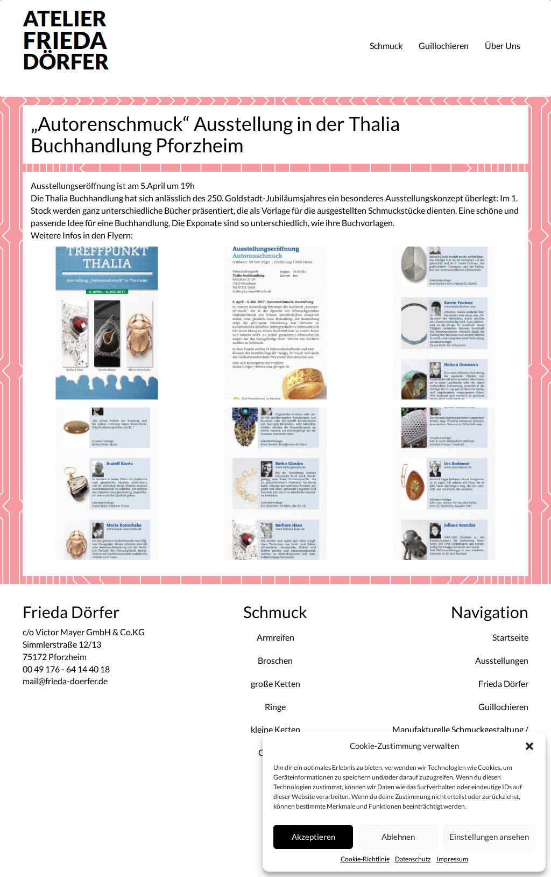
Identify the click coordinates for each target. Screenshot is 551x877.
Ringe (275, 706)
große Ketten (275, 683)
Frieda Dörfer (503, 683)
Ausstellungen (501, 660)
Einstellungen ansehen (489, 836)
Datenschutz (413, 859)
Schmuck (386, 45)
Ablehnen (398, 836)
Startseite (510, 637)
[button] (529, 746)
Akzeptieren (313, 836)
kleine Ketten (275, 729)
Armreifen (275, 637)
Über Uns (502, 45)
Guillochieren (444, 45)
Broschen (275, 660)
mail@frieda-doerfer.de (65, 681)
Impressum (452, 859)
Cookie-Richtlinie (365, 859)
